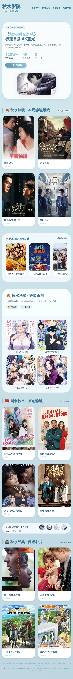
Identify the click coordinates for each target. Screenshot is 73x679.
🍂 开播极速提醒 (16, 65)
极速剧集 (46, 7)
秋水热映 (35, 7)
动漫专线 (67, 7)
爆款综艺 (56, 7)
